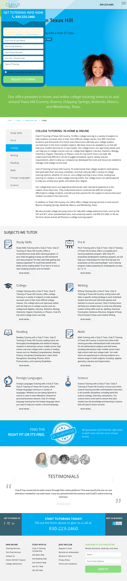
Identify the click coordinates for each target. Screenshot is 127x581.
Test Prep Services (13, 552)
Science (14, 185)
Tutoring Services (13, 548)
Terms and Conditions (32, 34)
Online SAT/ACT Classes (15, 560)
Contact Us (10, 556)
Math (13, 170)
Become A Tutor (65, 556)
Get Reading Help (39, 559)
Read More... (25, 273)
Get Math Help (38, 555)
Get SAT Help (37, 570)
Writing (14, 155)
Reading (14, 163)
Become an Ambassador (69, 552)
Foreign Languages (20, 177)
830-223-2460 (106, 4)
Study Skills (16, 133)
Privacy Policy (19, 34)
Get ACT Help (37, 566)
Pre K (13, 140)
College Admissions (14, 564)
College (14, 148)
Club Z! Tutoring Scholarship (39, 549)
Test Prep (45, 39)
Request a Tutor (65, 548)
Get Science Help (39, 562)
